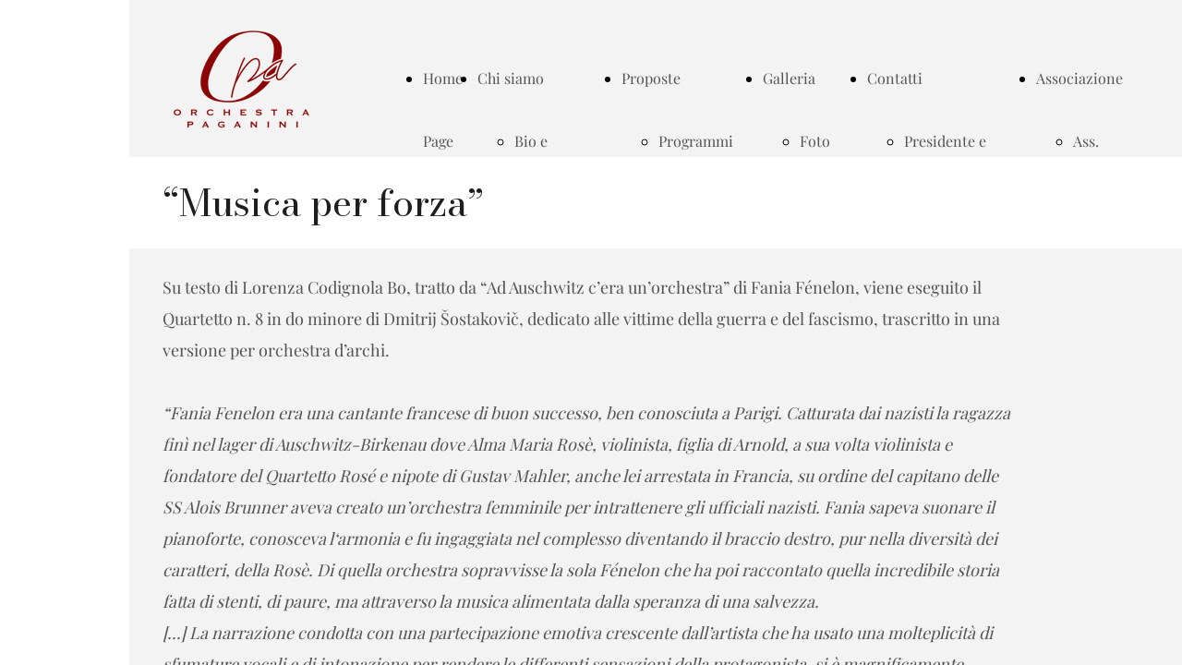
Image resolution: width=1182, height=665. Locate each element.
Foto (815, 141)
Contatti (895, 78)
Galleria (789, 78)
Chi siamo (510, 78)
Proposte (651, 78)
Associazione (1079, 78)
